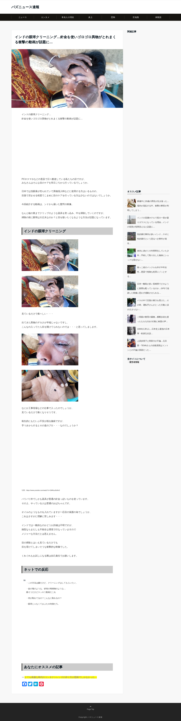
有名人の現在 (68, 17)
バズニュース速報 (25, 7)
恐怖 (113, 17)
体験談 (158, 17)
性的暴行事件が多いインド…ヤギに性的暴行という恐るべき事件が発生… (148, 238)
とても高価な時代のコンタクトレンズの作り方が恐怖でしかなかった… (60, 677)
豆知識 (136, 17)
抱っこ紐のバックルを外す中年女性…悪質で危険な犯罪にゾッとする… (147, 271)
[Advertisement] (67, 154)
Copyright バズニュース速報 (91, 717)
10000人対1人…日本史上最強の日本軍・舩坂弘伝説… (153, 331)
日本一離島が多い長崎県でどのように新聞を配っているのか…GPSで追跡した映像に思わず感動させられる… (148, 288)
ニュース (23, 17)
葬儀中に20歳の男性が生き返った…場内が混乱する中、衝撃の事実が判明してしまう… (148, 205)
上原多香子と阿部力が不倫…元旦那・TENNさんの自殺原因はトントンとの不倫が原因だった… (147, 345)
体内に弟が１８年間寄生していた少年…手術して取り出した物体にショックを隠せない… (148, 255)
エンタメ (45, 17)
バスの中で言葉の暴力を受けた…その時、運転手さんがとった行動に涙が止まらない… (148, 305)
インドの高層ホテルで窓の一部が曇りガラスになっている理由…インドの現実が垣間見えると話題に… (148, 222)
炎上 (90, 17)
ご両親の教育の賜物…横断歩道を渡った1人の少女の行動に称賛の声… (153, 319)
